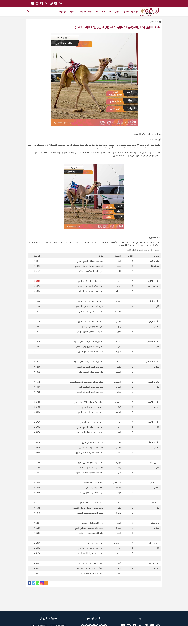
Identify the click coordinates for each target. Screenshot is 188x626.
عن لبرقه (63, 11)
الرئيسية (134, 11)
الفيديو (118, 11)
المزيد (73, 11)
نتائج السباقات (99, 11)
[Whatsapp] (37, 583)
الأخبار (126, 11)
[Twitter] (33, 583)
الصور (110, 11)
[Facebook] (29, 583)
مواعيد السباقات (85, 11)
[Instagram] (42, 583)
